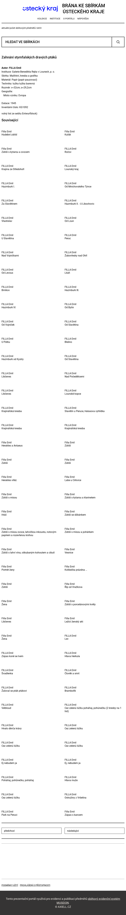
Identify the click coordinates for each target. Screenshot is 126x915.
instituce (55, 18)
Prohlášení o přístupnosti (35, 885)
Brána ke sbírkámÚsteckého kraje (63, 8)
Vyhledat (118, 42)
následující (73, 830)
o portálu (68, 18)
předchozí (9, 830)
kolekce (42, 18)
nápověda (83, 18)
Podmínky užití (10, 885)
